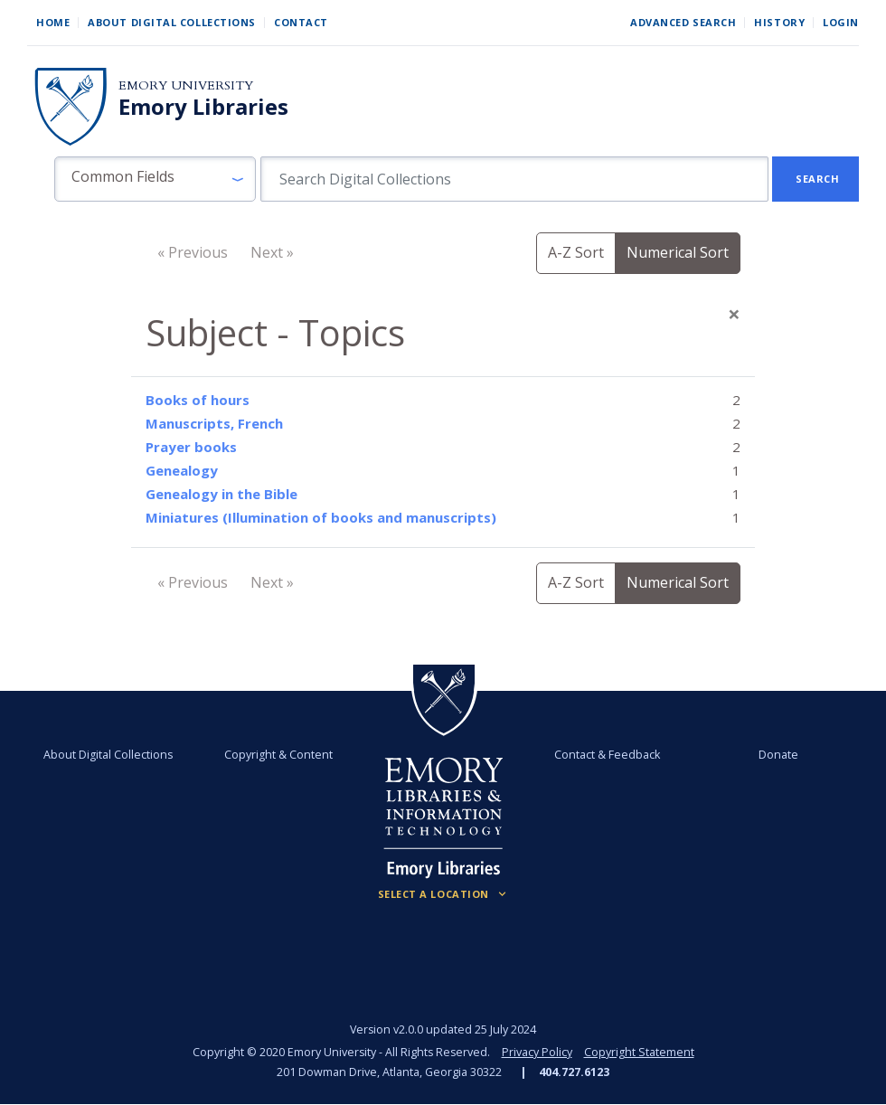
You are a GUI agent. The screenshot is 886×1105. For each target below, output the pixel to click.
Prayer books (191, 447)
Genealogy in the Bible (221, 494)
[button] (155, 179)
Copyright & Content (278, 754)
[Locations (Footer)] (443, 894)
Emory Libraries (203, 107)
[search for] (514, 179)
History (779, 22)
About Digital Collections (172, 22)
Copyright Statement (639, 1052)
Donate (778, 754)
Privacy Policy (537, 1052)
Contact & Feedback (607, 754)
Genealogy (182, 470)
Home (53, 22)
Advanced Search (683, 22)
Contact (301, 22)
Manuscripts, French (214, 423)
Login (841, 22)
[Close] (734, 313)
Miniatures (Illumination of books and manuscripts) (321, 517)
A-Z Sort (576, 252)
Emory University (185, 85)
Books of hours (198, 400)
